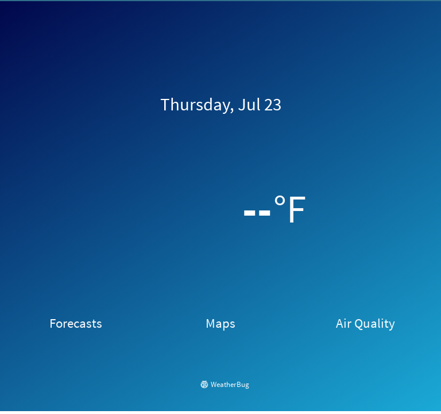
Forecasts (75, 323)
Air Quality (365, 323)
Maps (220, 323)
